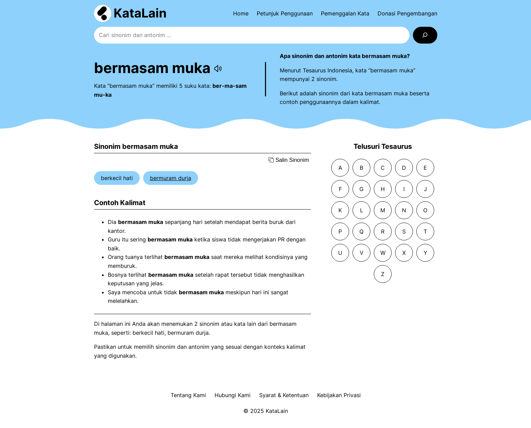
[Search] (425, 35)
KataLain (140, 13)
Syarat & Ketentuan (284, 395)
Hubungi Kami (233, 395)
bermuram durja (170, 178)
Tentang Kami (188, 395)
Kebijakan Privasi (339, 395)
